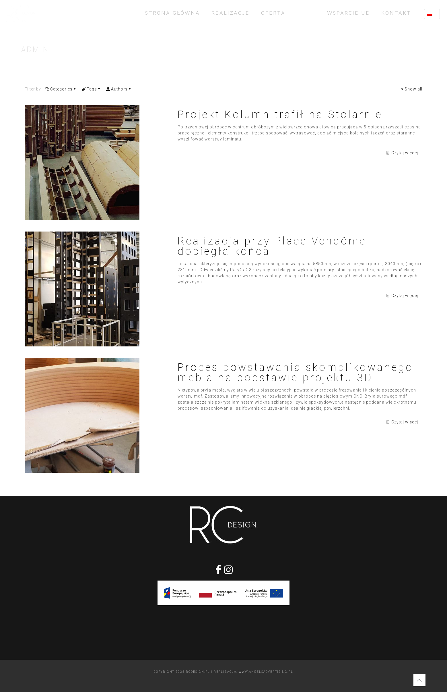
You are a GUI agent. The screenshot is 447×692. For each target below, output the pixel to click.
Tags (91, 89)
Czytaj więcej (404, 153)
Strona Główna (372, 51)
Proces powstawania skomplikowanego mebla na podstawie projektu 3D (295, 372)
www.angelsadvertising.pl (266, 671)
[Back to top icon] (419, 680)
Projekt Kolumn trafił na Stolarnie (280, 115)
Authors (119, 89)
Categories (61, 89)
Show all (411, 89)
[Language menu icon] (432, 14)
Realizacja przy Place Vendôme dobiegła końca (272, 246)
